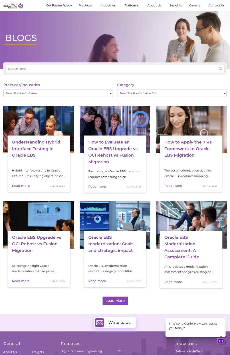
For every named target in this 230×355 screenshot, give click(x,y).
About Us (10, 350)
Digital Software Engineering (81, 349)
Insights (38, 350)
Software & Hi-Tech (189, 350)
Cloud (122, 349)
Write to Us (113, 321)
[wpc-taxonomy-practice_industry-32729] (58, 93)
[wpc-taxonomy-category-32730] (172, 93)
